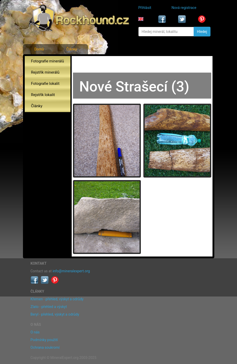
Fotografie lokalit (45, 83)
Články (71, 49)
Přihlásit (144, 8)
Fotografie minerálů (47, 61)
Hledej (202, 32)
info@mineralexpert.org (71, 271)
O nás (35, 332)
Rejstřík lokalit (43, 94)
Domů (39, 49)
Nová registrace (183, 8)
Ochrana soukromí (45, 347)
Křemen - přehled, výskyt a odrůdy (57, 299)
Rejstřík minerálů (45, 72)
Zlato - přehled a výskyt (49, 307)
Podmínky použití (44, 340)
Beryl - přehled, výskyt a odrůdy (55, 314)
